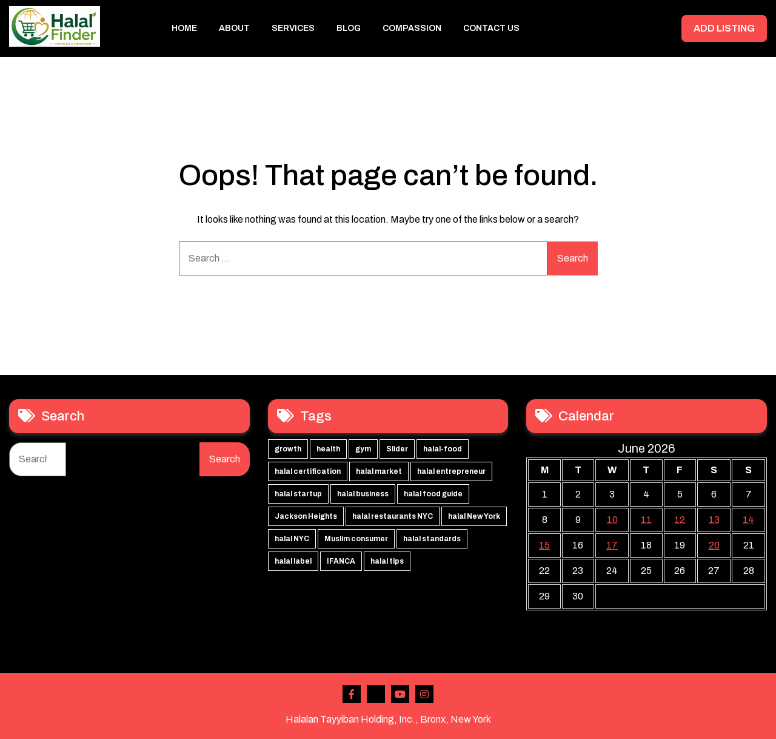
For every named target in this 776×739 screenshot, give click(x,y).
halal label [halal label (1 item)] (293, 561)
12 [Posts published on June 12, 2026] (679, 520)
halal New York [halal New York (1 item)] (474, 516)
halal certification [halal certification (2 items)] (308, 471)
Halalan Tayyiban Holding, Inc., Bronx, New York (388, 719)
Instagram (424, 694)
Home (184, 28)
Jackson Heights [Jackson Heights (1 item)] (306, 516)
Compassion (412, 28)
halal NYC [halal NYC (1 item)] (292, 539)
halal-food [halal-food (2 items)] (442, 449)
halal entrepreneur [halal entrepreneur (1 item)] (451, 471)
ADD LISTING (724, 28)
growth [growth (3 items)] (288, 449)
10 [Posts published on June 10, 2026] (612, 520)
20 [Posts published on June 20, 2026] (714, 545)
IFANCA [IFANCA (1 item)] (341, 561)
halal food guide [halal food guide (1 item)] (433, 494)
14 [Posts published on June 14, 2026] (748, 520)
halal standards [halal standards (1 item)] (432, 539)
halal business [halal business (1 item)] (363, 494)
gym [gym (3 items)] (363, 449)
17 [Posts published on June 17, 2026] (612, 545)
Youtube (400, 694)
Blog (348, 28)
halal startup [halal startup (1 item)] (298, 494)
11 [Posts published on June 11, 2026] (646, 520)
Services (293, 28)
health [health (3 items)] (328, 449)
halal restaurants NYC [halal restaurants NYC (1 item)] (392, 516)
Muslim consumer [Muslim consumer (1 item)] (356, 539)
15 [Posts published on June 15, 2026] (544, 545)
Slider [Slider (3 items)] (397, 449)
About (234, 28)
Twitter (376, 694)
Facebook (352, 694)
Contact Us (491, 28)
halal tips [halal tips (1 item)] (387, 561)
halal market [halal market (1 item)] (379, 471)
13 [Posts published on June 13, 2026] (714, 520)
